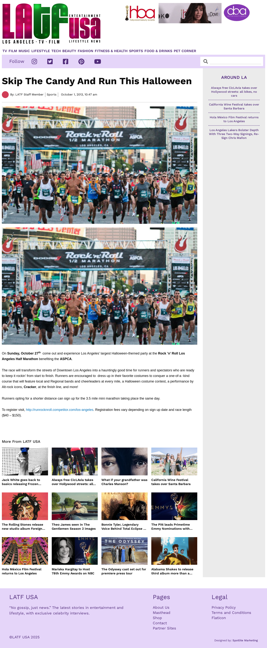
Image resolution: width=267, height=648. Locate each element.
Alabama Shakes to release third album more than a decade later (172, 571)
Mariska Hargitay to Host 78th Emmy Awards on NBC (73, 571)
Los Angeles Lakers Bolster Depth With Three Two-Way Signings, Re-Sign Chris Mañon (234, 134)
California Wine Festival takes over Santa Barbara (171, 482)
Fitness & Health (111, 51)
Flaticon (219, 618)
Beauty (69, 51)
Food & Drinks (158, 51)
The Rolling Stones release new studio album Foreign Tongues (22, 527)
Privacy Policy (224, 607)
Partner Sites (164, 628)
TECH (56, 51)
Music (24, 51)
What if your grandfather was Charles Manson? (124, 482)
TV (4, 51)
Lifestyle (40, 51)
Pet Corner (185, 51)
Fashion (85, 51)
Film (13, 51)
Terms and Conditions (231, 612)
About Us (161, 607)
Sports (136, 51)
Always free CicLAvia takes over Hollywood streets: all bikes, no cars (72, 482)
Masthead (161, 612)
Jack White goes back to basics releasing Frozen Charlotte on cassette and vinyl (22, 482)
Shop (157, 618)
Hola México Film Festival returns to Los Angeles (21, 571)
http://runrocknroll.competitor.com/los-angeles (59, 410)
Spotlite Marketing (245, 640)
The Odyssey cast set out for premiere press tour (123, 571)
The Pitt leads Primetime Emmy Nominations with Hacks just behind (170, 527)
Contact (160, 623)
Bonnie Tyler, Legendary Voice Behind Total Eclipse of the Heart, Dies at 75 (123, 527)
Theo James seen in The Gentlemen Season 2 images (74, 526)
